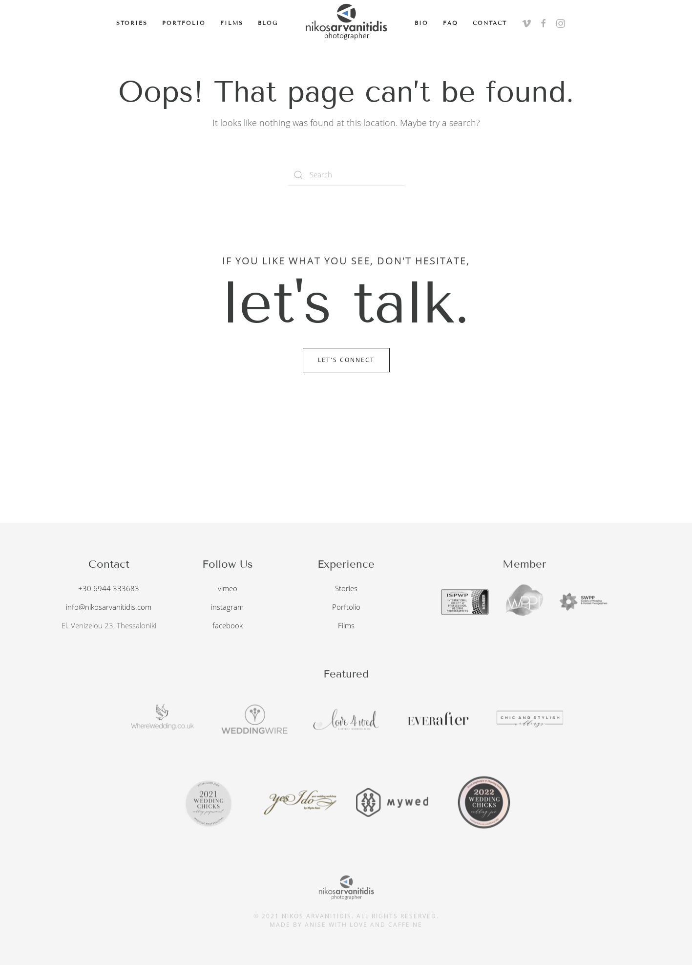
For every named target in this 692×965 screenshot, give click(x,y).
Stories (131, 23)
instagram (227, 606)
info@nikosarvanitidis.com (108, 606)
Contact (490, 23)
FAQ (450, 23)
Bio (421, 23)
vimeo (227, 587)
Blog (268, 23)
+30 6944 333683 (108, 587)
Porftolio (346, 606)
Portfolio (184, 23)
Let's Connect (346, 360)
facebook (227, 624)
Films (231, 23)
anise (315, 923)
